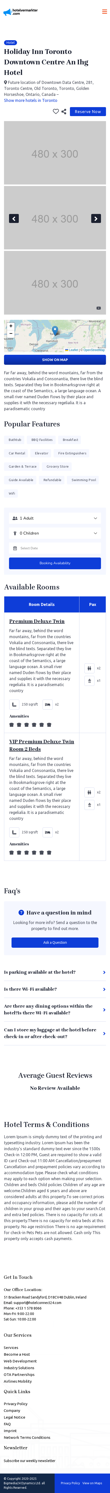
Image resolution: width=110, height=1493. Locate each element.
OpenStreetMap (94, 350)
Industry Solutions (19, 1368)
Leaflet (71, 350)
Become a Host (17, 1354)
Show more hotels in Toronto (30, 100)
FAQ (7, 1424)
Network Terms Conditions (27, 1437)
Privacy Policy (15, 1404)
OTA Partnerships (19, 1374)
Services (11, 1347)
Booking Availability (55, 563)
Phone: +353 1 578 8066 (23, 1308)
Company (12, 1410)
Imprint (10, 1431)
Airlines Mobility (18, 1381)
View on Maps (92, 1483)
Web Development (20, 1361)
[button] (55, 331)
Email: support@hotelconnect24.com (32, 1303)
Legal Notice (14, 1417)
